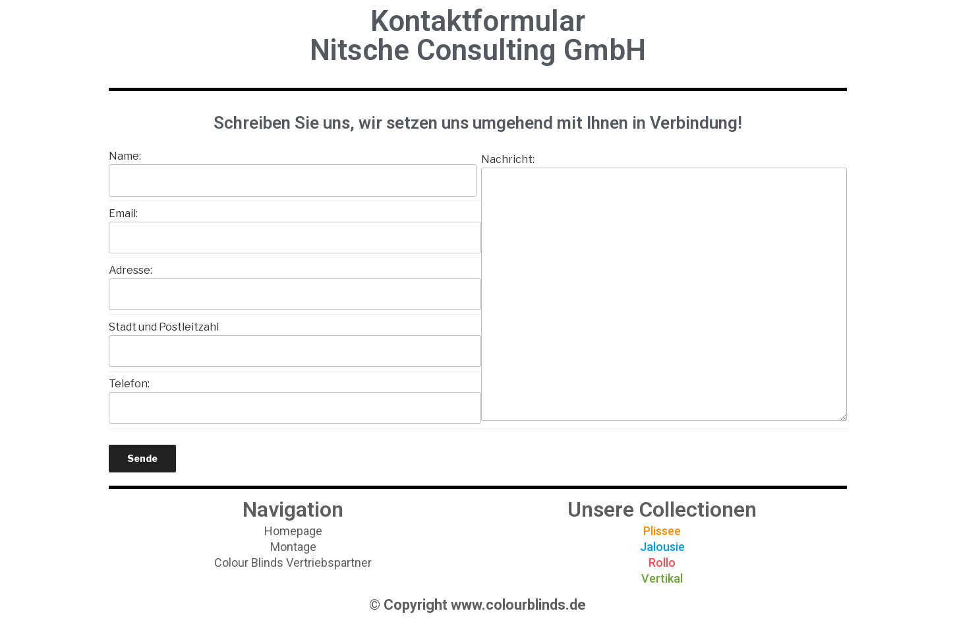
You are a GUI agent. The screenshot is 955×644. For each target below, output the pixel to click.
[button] (293, 531)
